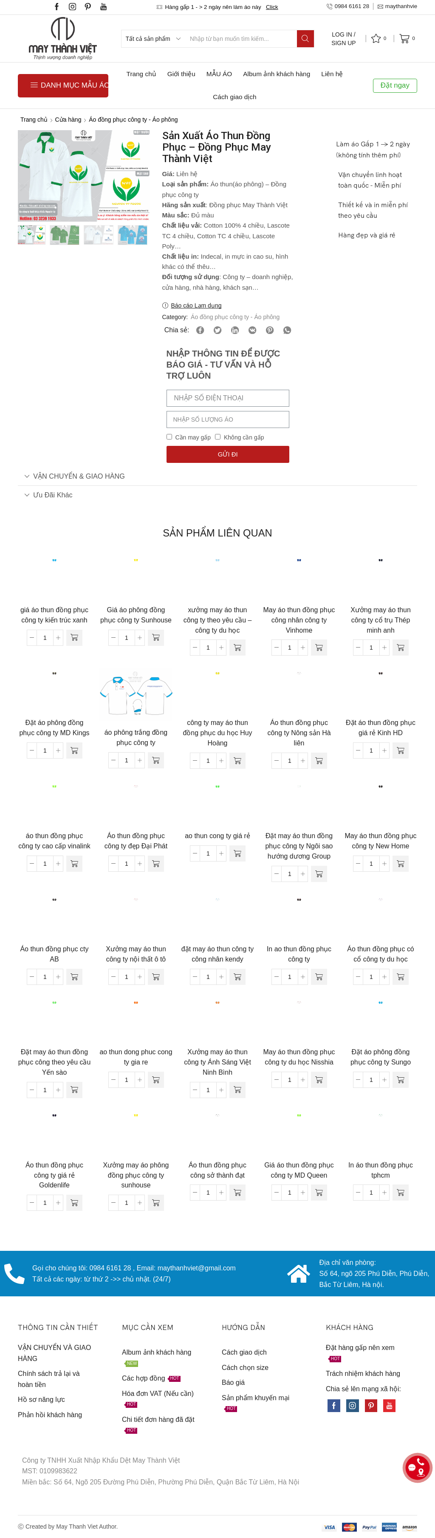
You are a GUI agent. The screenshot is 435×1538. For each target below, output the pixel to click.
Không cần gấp (244, 437)
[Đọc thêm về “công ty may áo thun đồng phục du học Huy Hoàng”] (237, 761)
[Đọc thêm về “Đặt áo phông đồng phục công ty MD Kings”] (74, 750)
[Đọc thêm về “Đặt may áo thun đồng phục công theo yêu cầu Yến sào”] (74, 1090)
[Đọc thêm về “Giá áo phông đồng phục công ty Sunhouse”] (156, 638)
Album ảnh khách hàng (276, 73)
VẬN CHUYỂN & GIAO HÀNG (74, 476)
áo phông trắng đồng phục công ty (136, 737)
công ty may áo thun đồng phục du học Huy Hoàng (217, 733)
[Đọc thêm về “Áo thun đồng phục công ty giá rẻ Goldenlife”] (74, 1203)
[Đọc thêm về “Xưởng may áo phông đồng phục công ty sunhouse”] (156, 1203)
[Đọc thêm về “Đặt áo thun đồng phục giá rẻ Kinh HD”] (401, 750)
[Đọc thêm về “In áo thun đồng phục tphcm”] (401, 1192)
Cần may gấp (193, 437)
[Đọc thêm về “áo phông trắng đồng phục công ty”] (156, 760)
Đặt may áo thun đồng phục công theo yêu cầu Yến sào (54, 1062)
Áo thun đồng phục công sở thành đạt (217, 1170)
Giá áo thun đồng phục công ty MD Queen (299, 1170)
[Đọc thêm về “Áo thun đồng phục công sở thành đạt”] (237, 1192)
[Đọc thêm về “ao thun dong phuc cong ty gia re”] (156, 1080)
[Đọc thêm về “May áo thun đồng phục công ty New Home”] (401, 864)
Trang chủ (141, 73)
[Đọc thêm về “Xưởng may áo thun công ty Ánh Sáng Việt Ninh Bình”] (237, 1090)
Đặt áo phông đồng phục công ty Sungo (380, 1057)
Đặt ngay (395, 85)
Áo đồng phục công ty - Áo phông (133, 119)
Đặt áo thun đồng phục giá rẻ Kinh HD (380, 727)
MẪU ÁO (219, 73)
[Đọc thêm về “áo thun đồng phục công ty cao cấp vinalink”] (74, 864)
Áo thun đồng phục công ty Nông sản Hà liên (298, 733)
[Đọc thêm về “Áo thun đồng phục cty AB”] (74, 977)
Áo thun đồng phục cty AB (54, 954)
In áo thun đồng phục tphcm (380, 1170)
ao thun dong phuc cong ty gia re (135, 1057)
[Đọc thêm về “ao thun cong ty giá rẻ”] (237, 853)
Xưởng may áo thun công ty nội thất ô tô (136, 954)
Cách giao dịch (234, 96)
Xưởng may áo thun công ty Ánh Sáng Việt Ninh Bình (217, 1062)
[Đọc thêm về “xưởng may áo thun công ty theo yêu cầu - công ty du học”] (237, 647)
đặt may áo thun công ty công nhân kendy (217, 954)
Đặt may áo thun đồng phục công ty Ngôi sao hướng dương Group (299, 846)
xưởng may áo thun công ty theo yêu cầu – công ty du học (218, 620)
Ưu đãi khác (48, 495)
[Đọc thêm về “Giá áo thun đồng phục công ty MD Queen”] (319, 1192)
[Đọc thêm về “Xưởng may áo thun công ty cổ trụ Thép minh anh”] (401, 647)
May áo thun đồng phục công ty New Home (381, 841)
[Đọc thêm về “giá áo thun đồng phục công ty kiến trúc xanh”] (74, 638)
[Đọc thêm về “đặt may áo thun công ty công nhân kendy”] (237, 977)
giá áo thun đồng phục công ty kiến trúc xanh (54, 615)
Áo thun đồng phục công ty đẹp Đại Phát (136, 841)
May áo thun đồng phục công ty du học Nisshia (299, 1057)
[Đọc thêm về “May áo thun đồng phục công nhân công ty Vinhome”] (319, 647)
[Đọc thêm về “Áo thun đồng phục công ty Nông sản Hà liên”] (319, 761)
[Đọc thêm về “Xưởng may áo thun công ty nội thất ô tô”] (156, 977)
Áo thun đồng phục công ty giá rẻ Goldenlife (54, 1175)
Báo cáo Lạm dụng (196, 305)
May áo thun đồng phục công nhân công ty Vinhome (299, 620)
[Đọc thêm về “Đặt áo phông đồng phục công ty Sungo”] (401, 1080)
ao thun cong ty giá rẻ (217, 835)
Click (272, 7)
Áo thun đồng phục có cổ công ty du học (380, 954)
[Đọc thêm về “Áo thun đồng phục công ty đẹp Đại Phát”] (156, 864)
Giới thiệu (181, 73)
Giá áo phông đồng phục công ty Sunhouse (136, 615)
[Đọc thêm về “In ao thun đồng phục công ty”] (319, 977)
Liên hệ (332, 73)
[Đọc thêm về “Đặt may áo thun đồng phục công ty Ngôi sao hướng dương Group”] (319, 874)
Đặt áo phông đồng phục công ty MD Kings (54, 727)
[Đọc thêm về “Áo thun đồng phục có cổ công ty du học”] (401, 977)
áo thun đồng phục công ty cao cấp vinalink (54, 841)
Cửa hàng (68, 119)
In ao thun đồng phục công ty (299, 954)
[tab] (217, 476)
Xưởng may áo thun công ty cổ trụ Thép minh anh (380, 620)
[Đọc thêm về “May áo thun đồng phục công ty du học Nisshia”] (319, 1080)
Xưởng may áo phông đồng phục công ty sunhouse (136, 1175)
